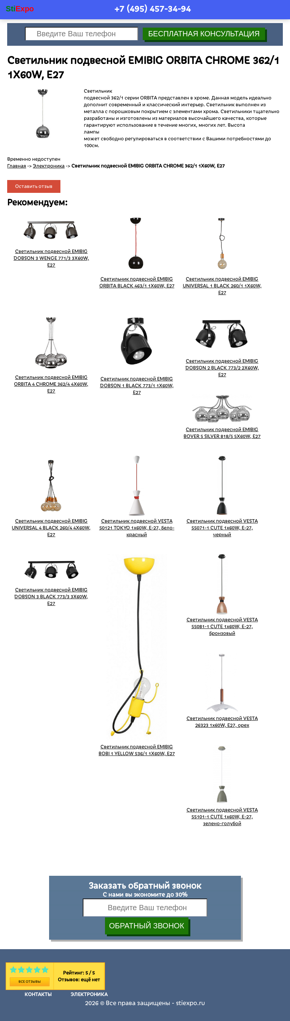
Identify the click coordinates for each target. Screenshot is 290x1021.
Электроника (49, 166)
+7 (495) (152, 9)
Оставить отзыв (33, 186)
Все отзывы (30, 982)
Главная (16, 166)
